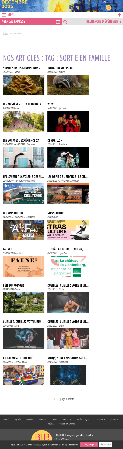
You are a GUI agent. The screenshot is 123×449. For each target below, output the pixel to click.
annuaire (42, 419)
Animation (30, 181)
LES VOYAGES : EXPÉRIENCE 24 (21, 140)
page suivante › (67, 399)
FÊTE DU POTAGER (13, 285)
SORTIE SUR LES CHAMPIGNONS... (23, 68)
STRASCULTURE (56, 213)
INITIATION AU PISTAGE (60, 68)
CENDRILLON (54, 140)
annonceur (67, 419)
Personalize (106, 445)
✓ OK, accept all (89, 445)
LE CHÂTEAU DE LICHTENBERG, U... (67, 249)
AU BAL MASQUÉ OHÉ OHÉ (18, 358)
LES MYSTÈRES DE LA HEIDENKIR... (23, 104)
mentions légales (83, 419)
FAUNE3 (7, 249)
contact (55, 419)
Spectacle (63, 108)
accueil (6, 419)
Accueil (5, 33)
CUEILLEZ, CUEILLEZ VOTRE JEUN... (68, 285)
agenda (18, 419)
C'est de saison (21, 362)
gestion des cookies (67, 424)
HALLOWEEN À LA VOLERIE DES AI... (23, 177)
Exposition (18, 253)
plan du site (114, 419)
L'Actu (61, 289)
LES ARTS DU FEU (13, 213)
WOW (50, 104)
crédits (51, 424)
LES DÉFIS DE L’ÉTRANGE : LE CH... (67, 177)
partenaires (100, 419)
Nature (18, 72)
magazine (30, 419)
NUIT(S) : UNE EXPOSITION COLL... (67, 358)
